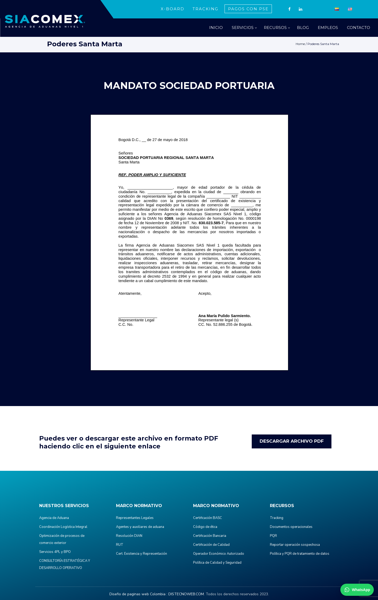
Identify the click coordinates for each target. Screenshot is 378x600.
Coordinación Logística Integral (63, 526)
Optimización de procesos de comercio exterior (61, 539)
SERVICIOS (243, 27)
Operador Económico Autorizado (218, 553)
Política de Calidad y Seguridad (217, 562)
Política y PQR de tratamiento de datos (299, 553)
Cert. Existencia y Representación (141, 553)
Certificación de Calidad (211, 544)
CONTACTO (358, 27)
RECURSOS (275, 27)
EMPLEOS (328, 27)
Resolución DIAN (129, 535)
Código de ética (205, 526)
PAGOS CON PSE (248, 8)
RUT (119, 544)
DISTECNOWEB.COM (186, 594)
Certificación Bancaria (209, 535)
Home (300, 44)
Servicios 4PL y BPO (55, 551)
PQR (273, 535)
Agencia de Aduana (54, 518)
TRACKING (205, 8)
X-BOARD (172, 8)
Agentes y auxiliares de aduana (140, 526)
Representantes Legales (135, 518)
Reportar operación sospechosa (295, 544)
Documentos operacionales (291, 526)
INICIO (216, 27)
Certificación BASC (207, 518)
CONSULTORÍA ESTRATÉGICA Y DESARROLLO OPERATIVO (64, 564)
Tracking (276, 518)
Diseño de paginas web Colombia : (138, 594)
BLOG (303, 27)
